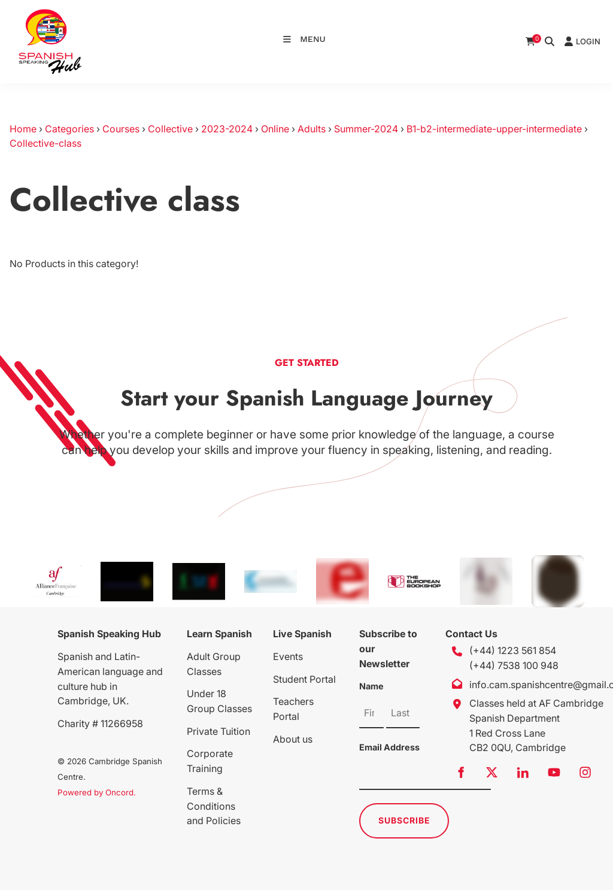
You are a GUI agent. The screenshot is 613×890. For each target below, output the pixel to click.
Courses (120, 129)
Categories (69, 129)
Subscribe (404, 820)
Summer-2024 (366, 129)
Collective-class (45, 143)
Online (275, 129)
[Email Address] (425, 775)
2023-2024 (227, 129)
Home (23, 129)
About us (292, 739)
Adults (312, 129)
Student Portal (304, 679)
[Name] (371, 713)
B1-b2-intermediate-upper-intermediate (494, 129)
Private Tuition (218, 731)
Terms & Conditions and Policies (214, 806)
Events (288, 656)
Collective (170, 129)
